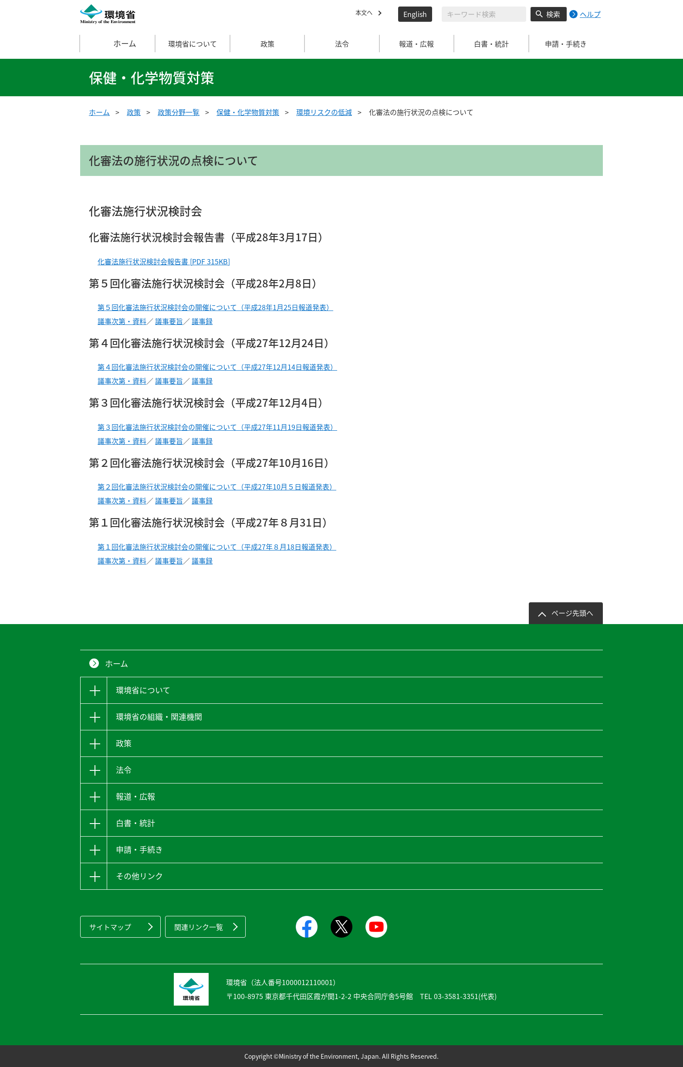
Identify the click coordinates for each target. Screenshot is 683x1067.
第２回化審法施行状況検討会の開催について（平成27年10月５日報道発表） (217, 486)
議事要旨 (169, 321)
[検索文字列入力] (484, 14)
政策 (134, 112)
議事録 (202, 321)
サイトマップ (110, 927)
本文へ (365, 14)
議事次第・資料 (122, 321)
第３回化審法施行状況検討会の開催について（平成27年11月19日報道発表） (217, 427)
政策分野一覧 (178, 112)
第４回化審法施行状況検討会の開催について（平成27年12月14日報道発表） (217, 366)
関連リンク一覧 (198, 927)
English (415, 14)
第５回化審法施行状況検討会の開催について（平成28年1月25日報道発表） (215, 307)
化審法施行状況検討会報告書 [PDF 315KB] (164, 261)
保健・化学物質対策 (247, 112)
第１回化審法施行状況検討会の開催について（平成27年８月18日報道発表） (217, 546)
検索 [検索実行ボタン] (553, 14)
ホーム (118, 43)
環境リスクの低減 (324, 112)
